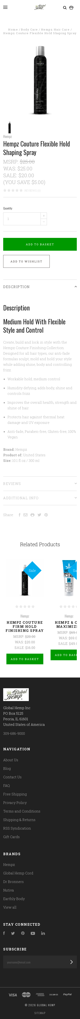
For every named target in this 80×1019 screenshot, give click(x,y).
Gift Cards (11, 837)
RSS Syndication (17, 828)
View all (9, 907)
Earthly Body (14, 898)
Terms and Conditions (21, 811)
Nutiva (8, 890)
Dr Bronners (13, 881)
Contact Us (12, 777)
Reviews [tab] (40, 483)
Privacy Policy (15, 802)
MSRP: (11, 161)
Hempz (7, 136)
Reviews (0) (33, 190)
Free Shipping (15, 794)
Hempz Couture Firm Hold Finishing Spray (25, 626)
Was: (10, 168)
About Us (10, 760)
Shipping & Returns (19, 819)
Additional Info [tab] (40, 498)
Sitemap (40, 1013)
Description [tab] (40, 286)
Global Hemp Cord (18, 873)
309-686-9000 (14, 733)
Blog (7, 768)
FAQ (6, 785)
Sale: (11, 175)
